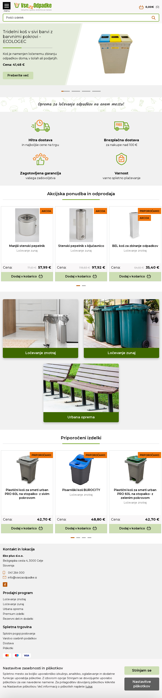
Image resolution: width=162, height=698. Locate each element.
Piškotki (8, 648)
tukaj (88, 686)
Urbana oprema (13, 609)
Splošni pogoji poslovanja (19, 633)
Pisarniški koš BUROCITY (81, 490)
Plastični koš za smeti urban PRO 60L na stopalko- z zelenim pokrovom (135, 494)
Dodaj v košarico (27, 276)
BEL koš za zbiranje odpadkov (135, 246)
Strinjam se (142, 670)
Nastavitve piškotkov (141, 684)
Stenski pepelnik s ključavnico (81, 246)
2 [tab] (84, 285)
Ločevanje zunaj (13, 604)
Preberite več (18, 75)
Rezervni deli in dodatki (18, 618)
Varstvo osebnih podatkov (20, 638)
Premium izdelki (13, 614)
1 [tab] (78, 285)
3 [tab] (84, 537)
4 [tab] (89, 537)
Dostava (8, 643)
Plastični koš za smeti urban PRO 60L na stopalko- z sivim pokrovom (27, 494)
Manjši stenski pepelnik (27, 246)
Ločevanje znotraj (14, 599)
